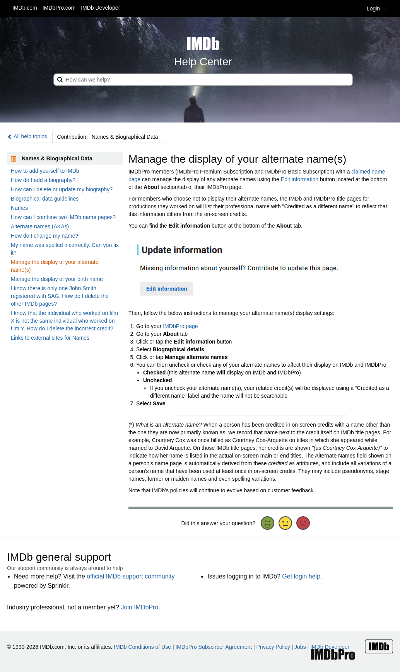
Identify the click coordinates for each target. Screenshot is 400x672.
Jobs (300, 647)
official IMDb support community (130, 576)
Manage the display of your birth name (57, 279)
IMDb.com (24, 8)
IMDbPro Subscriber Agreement (213, 647)
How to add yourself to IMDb (45, 171)
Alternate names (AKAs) (40, 226)
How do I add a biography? (43, 180)
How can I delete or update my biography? (62, 189)
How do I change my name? (44, 236)
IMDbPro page (180, 326)
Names (19, 208)
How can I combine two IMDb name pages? (63, 217)
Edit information (299, 179)
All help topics (27, 136)
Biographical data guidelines (45, 199)
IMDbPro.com (59, 8)
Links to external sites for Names (50, 338)
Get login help (301, 576)
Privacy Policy (273, 647)
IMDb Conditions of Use (142, 647)
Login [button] (377, 8)
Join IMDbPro (139, 607)
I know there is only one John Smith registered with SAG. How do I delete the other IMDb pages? (60, 296)
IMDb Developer (100, 8)
